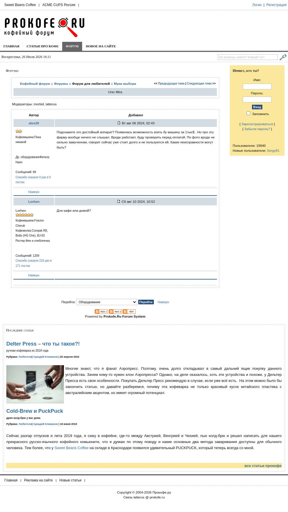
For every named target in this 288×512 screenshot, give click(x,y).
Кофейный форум (35, 83)
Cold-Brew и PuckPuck (34, 411)
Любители (25, 356)
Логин (257, 5)
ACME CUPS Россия (58, 5)
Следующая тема (199, 83)
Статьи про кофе (42, 46)
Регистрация (276, 5)
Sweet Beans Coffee (20, 5)
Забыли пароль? (257, 129)
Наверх (33, 192)
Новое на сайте (101, 46)
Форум (72, 46)
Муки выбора (125, 83)
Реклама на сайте (38, 480)
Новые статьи (70, 480)
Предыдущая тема (171, 83)
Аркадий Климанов (45, 356)
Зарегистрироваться (257, 124)
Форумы (61, 83)
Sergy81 (273, 150)
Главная (11, 46)
